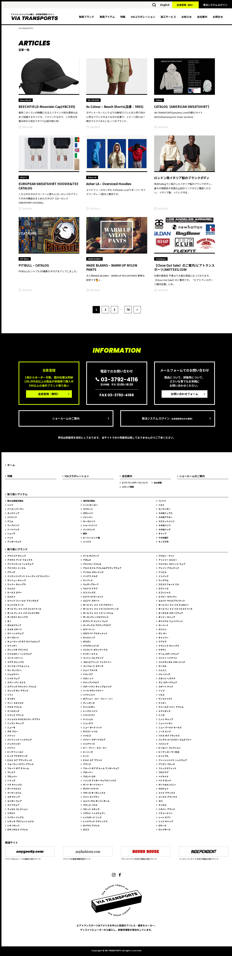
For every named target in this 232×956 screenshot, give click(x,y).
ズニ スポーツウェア (167, 682)
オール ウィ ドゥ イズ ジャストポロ (23, 612)
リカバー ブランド (166, 809)
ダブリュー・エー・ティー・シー (98, 698)
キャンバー (163, 637)
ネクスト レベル (90, 731)
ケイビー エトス (90, 653)
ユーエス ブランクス (167, 796)
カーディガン (164, 508)
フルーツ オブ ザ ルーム (18, 768)
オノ (9, 621)
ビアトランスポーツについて (135, 482)
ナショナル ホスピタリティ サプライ (23, 719)
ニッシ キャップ (165, 719)
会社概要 (158, 482)
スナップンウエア (91, 682)
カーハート (163, 625)
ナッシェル (88, 719)
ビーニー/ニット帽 (91, 537)
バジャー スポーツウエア (94, 739)
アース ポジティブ (91, 555)
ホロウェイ (163, 788)
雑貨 (85, 533)
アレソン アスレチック (168, 567)
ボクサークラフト (91, 788)
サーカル (162, 666)
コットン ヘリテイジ (167, 657)
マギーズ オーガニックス (94, 792)
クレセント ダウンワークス (95, 649)
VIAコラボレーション (143, 17)
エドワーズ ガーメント (93, 596)
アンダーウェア (14, 541)
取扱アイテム (107, 17)
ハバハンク (163, 743)
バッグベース (89, 743)
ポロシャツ (88, 513)
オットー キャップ (166, 616)
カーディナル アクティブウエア (97, 625)
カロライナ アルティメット (95, 633)
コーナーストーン (15, 657)
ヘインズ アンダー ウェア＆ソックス (99, 780)
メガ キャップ (13, 796)
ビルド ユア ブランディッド (19, 760)
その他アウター (165, 517)
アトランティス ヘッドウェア (20, 563)
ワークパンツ (13, 525)
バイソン (11, 735)
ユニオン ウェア (14, 800)
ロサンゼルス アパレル (17, 829)
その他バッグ (164, 529)
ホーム (11, 465)
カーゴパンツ (89, 521)
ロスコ (86, 829)
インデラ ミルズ (90, 576)
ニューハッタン (165, 723)
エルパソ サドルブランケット (171, 600)
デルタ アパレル (14, 706)
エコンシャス (164, 592)
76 (128, 309)
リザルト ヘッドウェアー (94, 813)
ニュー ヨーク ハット (92, 727)
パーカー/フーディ (15, 508)
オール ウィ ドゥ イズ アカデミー (98, 604)
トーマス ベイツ (90, 711)
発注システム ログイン (215, 5)
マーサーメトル (14, 792)
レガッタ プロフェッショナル (20, 821)
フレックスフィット (167, 768)
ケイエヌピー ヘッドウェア (19, 653)
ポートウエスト (14, 788)
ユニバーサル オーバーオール (96, 800)
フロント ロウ (89, 776)
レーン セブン (164, 817)
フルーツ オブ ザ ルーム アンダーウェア (101, 768)
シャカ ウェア (13, 678)
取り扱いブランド (17, 549)
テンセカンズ (13, 711)
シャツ (10, 504)
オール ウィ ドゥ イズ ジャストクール (24, 608)
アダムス (87, 559)
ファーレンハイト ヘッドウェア (172, 760)
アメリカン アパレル (92, 563)
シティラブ (88, 674)
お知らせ (186, 17)
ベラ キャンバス (14, 784)
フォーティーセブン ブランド (20, 764)
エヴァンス (163, 588)
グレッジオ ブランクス (17, 649)
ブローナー (88, 772)
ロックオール (164, 829)
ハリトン (11, 747)
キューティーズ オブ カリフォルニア (23, 641)
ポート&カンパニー (167, 784)
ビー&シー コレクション (169, 747)
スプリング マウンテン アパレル (21, 686)
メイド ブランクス (166, 792)
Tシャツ (162, 500)
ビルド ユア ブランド (92, 760)
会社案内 (202, 17)
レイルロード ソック (92, 817)
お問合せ (218, 17)
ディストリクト (165, 698)
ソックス (87, 541)
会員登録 (185, 5)
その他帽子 (163, 537)
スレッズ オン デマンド (17, 690)
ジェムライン (13, 674)
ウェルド (11, 588)
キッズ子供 (163, 541)
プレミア (11, 772)
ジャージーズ (164, 674)
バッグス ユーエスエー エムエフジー (175, 739)
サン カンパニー (14, 670)
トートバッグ (13, 529)
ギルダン (87, 641)
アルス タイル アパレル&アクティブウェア (102, 567)
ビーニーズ (88, 751)
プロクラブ (163, 772)
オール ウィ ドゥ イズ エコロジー (173, 604)
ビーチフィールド (15, 751)
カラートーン (89, 629)
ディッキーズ (89, 702)
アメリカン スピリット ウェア (171, 563)
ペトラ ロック (164, 780)
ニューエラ (88, 723)
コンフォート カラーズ (93, 666)
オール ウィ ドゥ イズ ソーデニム (98, 612)
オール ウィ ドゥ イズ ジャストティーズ (101, 608)
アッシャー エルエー (167, 559)
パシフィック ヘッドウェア (19, 739)
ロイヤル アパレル (91, 825)
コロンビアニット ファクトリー (97, 662)
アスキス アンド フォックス (19, 559)
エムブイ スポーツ (91, 600)
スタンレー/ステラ (166, 678)
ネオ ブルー (12, 731)
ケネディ (162, 649)
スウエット (88, 508)
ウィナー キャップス (16, 584)
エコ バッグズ (89, 592)
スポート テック (165, 686)
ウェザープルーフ (91, 584)
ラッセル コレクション (17, 809)
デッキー (162, 702)
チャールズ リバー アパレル (171, 706)
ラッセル (162, 804)
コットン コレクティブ (93, 657)
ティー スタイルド (15, 702)
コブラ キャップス (15, 662)
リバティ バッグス (15, 817)
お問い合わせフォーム (184, 394)
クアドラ (162, 641)
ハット (10, 537)
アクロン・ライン (166, 555)
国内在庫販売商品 (15, 500)
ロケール (162, 825)
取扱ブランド (86, 17)
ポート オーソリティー (93, 784)
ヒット (86, 755)
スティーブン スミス (16, 682)
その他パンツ (164, 525)
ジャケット (12, 517)
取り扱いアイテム (17, 494)
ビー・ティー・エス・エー (95, 747)
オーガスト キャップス (17, 616)
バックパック (89, 529)
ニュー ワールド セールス (170, 727)
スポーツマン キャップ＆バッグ (97, 686)
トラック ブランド (15, 715)
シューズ (11, 533)
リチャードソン (165, 813)
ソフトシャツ (89, 694)
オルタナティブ (14, 625)
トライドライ (89, 715)
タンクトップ (13, 513)
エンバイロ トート (15, 604)
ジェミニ (162, 670)
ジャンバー (88, 517)
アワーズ (11, 572)
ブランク (87, 764)
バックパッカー (14, 743)
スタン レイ (88, 678)
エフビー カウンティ (167, 596)
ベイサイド (163, 776)
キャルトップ (89, 637)
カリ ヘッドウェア (15, 633)
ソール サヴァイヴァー (93, 690)
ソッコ (161, 690)
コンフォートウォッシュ (18, 666)
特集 (122, 17)
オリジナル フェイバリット (170, 621)
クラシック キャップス (168, 645)
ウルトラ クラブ (90, 588)
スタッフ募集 (128, 486)
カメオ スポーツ (14, 629)
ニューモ (11, 727)
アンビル (162, 572)
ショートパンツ (90, 525)
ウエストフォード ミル (168, 584)
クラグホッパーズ (91, 645)
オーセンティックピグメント (96, 616)
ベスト (161, 504)
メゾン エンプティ (91, 796)
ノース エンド (164, 731)
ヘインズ (11, 780)
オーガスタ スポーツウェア (170, 612)
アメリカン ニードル (16, 567)
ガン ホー (162, 633)
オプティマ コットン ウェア (95, 621)
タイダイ (11, 698)
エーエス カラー (14, 592)
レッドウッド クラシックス (95, 821)
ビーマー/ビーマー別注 (168, 751)
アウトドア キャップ (16, 555)
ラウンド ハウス (90, 804)
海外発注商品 (89, 500)
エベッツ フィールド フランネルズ (22, 600)
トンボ (161, 715)
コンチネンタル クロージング (171, 662)
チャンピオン (89, 706)
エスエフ (11, 596)
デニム (10, 521)
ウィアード (88, 580)
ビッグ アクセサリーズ (17, 755)
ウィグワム (163, 580)
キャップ (162, 533)
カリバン (162, 629)
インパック (163, 576)
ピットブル (163, 755)
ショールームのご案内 (66, 418)
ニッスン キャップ (15, 723)
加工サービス (168, 17)
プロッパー (12, 776)
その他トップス (165, 513)
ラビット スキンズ (91, 809)
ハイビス (87, 735)
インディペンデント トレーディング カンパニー (28, 576)
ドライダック (164, 711)
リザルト (11, 813)
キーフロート (13, 637)
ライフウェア (13, 804)
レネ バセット (13, 825)
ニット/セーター (90, 504)
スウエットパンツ (166, 521)
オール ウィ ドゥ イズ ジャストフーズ (175, 608)
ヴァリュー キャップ (16, 580)
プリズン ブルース (166, 764)
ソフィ (10, 694)
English (164, 5)
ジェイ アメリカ (90, 670)
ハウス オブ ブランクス (169, 735)
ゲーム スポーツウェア (168, 653)
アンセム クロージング (93, 572)
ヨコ (160, 800)
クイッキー (12, 645)
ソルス (161, 694)
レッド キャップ (165, 821)
